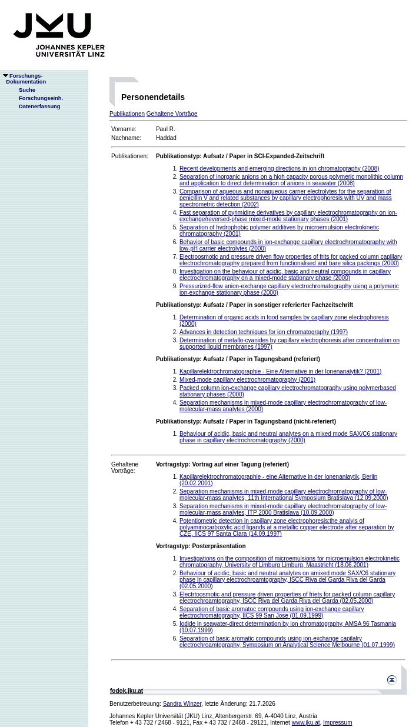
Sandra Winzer (182, 704)
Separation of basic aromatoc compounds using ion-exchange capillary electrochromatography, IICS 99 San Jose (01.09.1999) (271, 612)
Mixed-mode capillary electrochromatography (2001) (247, 379)
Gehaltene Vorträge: (124, 467)
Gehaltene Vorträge (172, 114)
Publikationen (127, 114)
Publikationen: (129, 156)
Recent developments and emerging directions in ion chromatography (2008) (279, 168)
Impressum (337, 722)
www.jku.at (306, 722)
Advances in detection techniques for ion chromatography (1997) (263, 332)
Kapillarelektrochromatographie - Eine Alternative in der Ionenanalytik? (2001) (280, 371)
